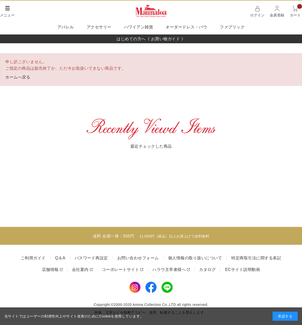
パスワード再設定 (91, 258)
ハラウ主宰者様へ (169, 269)
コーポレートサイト (120, 269)
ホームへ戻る (17, 77)
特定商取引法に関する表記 (256, 258)
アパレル (65, 27)
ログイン (257, 15)
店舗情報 (50, 269)
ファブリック (232, 27)
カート (296, 11)
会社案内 (80, 269)
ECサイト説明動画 (242, 269)
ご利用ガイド (33, 258)
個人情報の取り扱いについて (195, 258)
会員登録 (277, 15)
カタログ (207, 269)
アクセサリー (99, 27)
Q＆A (60, 258)
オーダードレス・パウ (186, 27)
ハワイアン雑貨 (138, 27)
